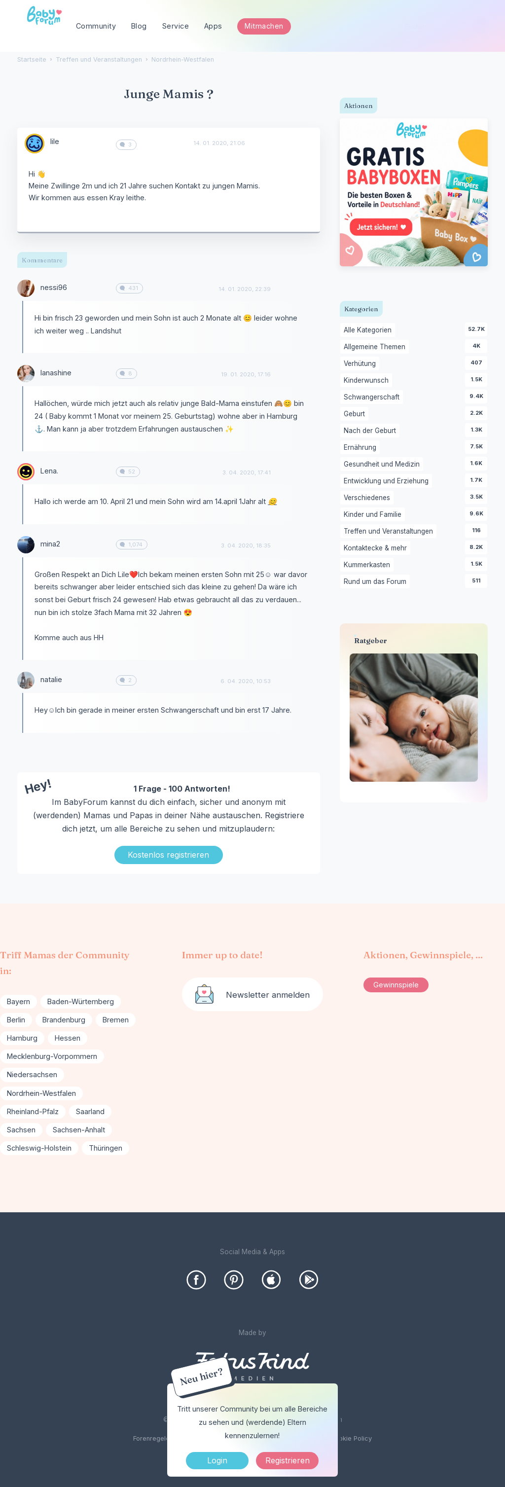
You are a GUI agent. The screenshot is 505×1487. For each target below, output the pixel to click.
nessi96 (53, 287)
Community (96, 26)
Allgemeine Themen (376, 347)
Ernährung (362, 447)
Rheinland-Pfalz (33, 1111)
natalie (51, 679)
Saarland (90, 1111)
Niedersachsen (32, 1074)
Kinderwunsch (368, 380)
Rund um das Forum (377, 582)
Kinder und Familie (374, 514)
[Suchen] (480, 26)
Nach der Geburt (371, 431)
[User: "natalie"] (26, 680)
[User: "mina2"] (26, 544)
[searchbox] (443, 26)
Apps (213, 26)
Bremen (116, 1020)
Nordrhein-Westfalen (41, 1093)
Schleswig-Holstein (39, 1148)
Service (175, 26)
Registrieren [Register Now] (287, 1460)
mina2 (50, 544)
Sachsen (21, 1129)
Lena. (49, 471)
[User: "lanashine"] (26, 373)
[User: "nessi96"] (26, 288)
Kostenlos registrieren (168, 855)
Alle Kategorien (369, 330)
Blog (139, 26)
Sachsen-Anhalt (79, 1129)
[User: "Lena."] (26, 471)
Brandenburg (63, 1020)
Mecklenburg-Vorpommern (52, 1056)
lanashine (56, 372)
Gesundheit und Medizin (383, 464)
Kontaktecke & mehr (377, 548)
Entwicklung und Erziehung (388, 481)
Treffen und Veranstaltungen (390, 531)
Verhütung (361, 364)
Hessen (67, 1038)
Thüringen (105, 1148)
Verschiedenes (369, 498)
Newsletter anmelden (268, 995)
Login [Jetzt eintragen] (217, 1460)
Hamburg (22, 1038)
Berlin (16, 1020)
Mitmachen (264, 26)
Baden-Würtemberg (80, 1001)
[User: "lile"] (34, 143)
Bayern (18, 1001)
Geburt (356, 414)
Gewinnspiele (396, 984)
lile (54, 141)
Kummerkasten (369, 565)
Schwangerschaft (373, 397)
